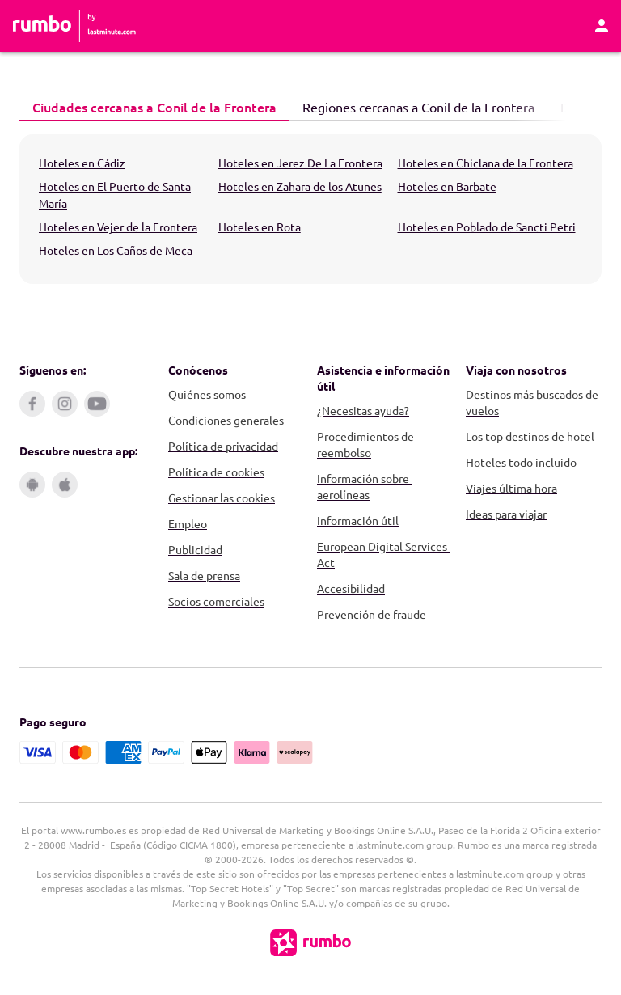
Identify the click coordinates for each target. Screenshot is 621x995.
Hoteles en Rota (259, 226)
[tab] (154, 107)
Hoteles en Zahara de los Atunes (300, 186)
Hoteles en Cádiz (82, 162)
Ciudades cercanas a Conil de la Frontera (148, 106)
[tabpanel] (310, 209)
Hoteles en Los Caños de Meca (115, 250)
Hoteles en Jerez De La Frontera (300, 162)
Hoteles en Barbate (447, 186)
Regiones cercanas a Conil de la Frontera (411, 106)
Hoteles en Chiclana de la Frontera (485, 162)
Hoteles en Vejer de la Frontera (118, 226)
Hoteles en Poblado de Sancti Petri (487, 226)
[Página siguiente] (585, 108)
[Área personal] (601, 26)
